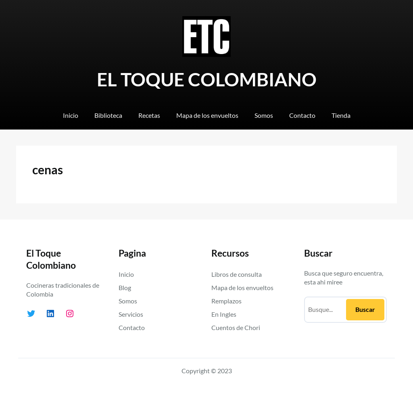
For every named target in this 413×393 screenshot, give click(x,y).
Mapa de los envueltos (242, 287)
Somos (128, 301)
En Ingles (223, 314)
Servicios (131, 314)
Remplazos (226, 301)
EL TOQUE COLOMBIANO (207, 79)
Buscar (365, 309)
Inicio (126, 274)
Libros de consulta (236, 274)
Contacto (132, 327)
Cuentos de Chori (235, 327)
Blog (125, 287)
